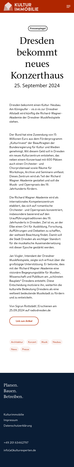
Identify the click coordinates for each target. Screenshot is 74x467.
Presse (25, 349)
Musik (44, 342)
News (14, 349)
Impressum (11, 420)
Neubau (57, 342)
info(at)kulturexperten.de (20, 450)
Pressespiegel (38, 28)
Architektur (17, 342)
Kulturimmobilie (14, 414)
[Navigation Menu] (68, 6)
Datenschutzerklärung (18, 425)
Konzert (32, 342)
